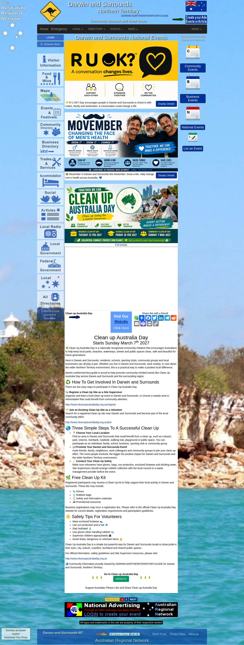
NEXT (133, 599)
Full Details (121, 244)
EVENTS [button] (116, 29)
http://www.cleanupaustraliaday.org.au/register (90, 404)
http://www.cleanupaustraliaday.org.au (86, 558)
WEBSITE (121, 578)
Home (44, 29)
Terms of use (159, 634)
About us (194, 634)
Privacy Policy (177, 634)
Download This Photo (16, 637)
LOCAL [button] (78, 29)
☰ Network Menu (50, 44)
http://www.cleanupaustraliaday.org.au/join (88, 422)
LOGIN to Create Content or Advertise (50, 315)
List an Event (192, 148)
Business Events (192, 98)
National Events (193, 127)
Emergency (59, 29)
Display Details (166, 103)
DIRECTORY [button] (96, 29)
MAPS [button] (133, 29)
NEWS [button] (197, 29)
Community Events (193, 67)
